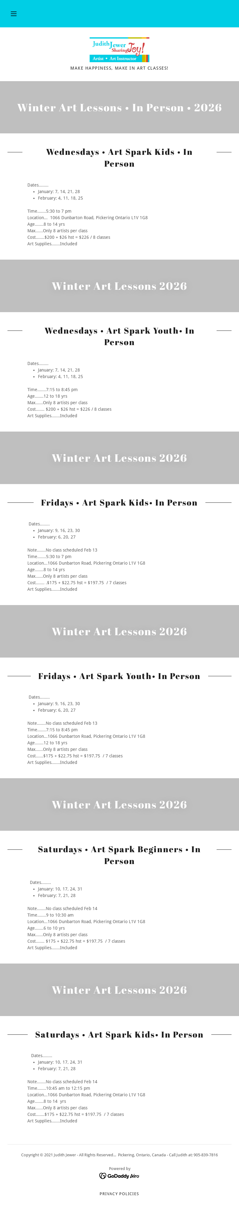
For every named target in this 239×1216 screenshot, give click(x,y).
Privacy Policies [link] (119, 1193)
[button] (13, 13)
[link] (119, 49)
